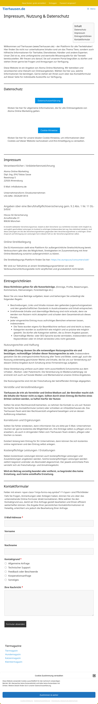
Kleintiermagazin (13, 661)
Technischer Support (19, 567)
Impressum (79, 33)
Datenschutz (80, 29)
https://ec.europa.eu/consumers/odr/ (70, 259)
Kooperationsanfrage (19, 575)
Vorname (9, 531)
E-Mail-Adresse (13, 517)
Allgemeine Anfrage (19, 563)
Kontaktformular (82, 39)
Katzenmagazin (13, 658)
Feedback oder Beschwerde (23, 571)
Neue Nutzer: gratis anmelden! (34, 3)
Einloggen (53, 3)
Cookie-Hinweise (49, 130)
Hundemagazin (13, 654)
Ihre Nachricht (13, 587)
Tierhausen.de (14, 9)
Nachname (10, 545)
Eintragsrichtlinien (82, 36)
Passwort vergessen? (68, 3)
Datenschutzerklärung (49, 100)
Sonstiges (13, 580)
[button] (94, 682)
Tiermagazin (11, 650)
